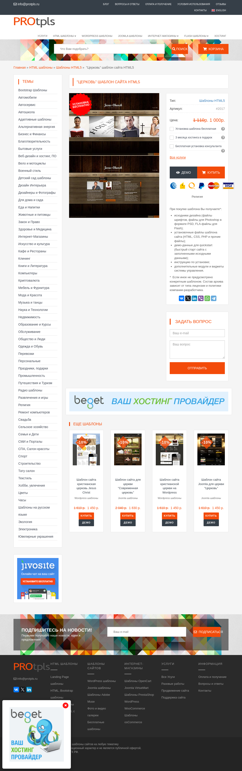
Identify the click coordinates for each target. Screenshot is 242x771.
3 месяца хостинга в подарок (193, 137)
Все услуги (178, 157)
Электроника (28, 529)
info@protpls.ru (26, 4)
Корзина (213, 49)
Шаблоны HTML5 (69, 67)
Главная (19, 67)
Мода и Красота (30, 295)
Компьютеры (27, 273)
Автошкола (26, 112)
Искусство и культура (34, 244)
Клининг (24, 258)
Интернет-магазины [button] (163, 36)
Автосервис (26, 105)
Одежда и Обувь (30, 346)
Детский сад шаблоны (34, 178)
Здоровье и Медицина (34, 229)
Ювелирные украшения (35, 536)
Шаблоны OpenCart (137, 681)
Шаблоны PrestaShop (139, 694)
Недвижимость (29, 317)
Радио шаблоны (30, 390)
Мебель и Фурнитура (33, 288)
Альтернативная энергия (36, 127)
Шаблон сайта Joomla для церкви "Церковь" (211, 484)
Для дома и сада (30, 200)
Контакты (200, 10)
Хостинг (220, 36)
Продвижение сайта (175, 690)
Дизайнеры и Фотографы (37, 192)
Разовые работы (172, 683)
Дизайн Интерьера (32, 185)
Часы (22, 500)
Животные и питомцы (34, 214)
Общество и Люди (31, 339)
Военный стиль (29, 171)
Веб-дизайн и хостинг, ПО (37, 156)
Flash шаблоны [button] (196, 36)
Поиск (180, 49)
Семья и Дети (28, 434)
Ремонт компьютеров (34, 412)
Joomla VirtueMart (136, 688)
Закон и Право (29, 222)
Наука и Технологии (33, 310)
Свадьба (24, 419)
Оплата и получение (158, 4)
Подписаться (207, 632)
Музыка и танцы (30, 302)
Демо (183, 172)
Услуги (42, 36)
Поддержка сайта (173, 697)
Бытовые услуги (30, 149)
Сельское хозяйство (33, 427)
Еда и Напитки (29, 207)
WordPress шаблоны (97, 36)
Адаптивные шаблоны (34, 119)
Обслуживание (29, 332)
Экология (25, 522)
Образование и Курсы (34, 324)
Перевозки (26, 354)
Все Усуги (168, 677)
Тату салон (26, 471)
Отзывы (221, 4)
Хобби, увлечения (31, 485)
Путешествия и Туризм (35, 383)
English (221, 10)
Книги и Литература (33, 266)
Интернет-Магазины (33, 236)
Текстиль (25, 478)
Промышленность (31, 375)
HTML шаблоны (41, 67)
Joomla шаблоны (130, 36)
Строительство (29, 463)
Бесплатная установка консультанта (198, 146)
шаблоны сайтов (82, 744)
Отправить (197, 368)
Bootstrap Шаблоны (32, 90)
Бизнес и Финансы (32, 134)
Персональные (29, 361)
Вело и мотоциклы (32, 163)
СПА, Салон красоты (33, 449)
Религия (24, 405)
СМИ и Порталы (30, 441)
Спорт (22, 456)
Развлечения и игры (33, 397)
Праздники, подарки (33, 368)
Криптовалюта (29, 280)
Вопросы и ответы (127, 4)
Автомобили (27, 97)
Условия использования (193, 4)
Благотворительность (34, 141)
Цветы (23, 493)
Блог (106, 4)
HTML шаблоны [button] (64, 36)
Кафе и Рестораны (32, 251)
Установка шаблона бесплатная (195, 128)
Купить (211, 172)
